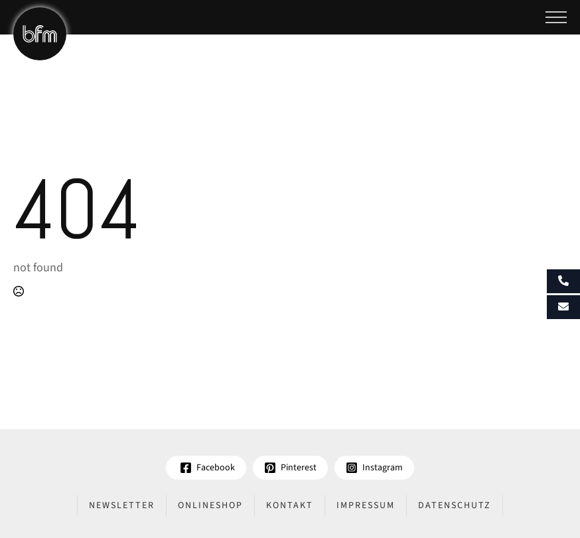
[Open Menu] (556, 17)
